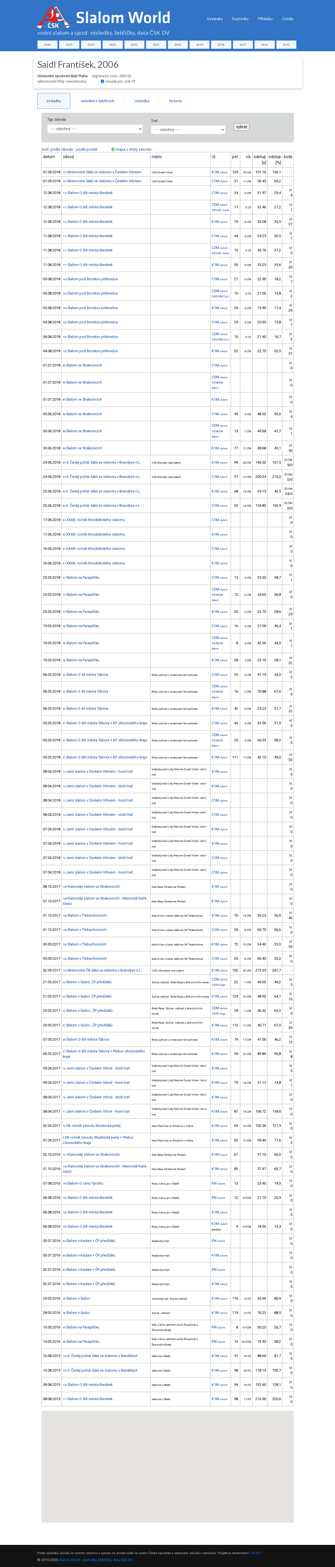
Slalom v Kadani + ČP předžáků (89, 1241)
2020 (177, 44)
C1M (220, 181)
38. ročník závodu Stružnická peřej (92, 1126)
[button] (172, 1444)
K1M (220, 172)
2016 (264, 44)
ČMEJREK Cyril (220, 296)
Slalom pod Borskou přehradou (90, 279)
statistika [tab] (141, 101)
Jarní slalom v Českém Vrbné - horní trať (96, 1082)
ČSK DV (255, 1553)
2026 (47, 44)
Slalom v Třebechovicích (85, 915)
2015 (286, 44)
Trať (154, 121)
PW (218, 1183)
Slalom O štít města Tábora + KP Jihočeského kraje (105, 723)
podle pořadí (86, 149)
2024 (90, 44)
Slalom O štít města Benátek (87, 193)
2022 (134, 44)
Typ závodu (56, 119)
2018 (221, 44)
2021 (156, 44)
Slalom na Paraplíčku (81, 577)
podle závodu (61, 149)
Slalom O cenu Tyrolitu (83, 1183)
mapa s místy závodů (133, 149)
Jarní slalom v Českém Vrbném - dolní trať (98, 786)
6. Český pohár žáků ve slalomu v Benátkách (100, 1356)
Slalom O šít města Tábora (85, 674)
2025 (69, 44)
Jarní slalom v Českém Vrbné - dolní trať (96, 1068)
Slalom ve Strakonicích (82, 365)
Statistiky (240, 18)
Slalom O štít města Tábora (86, 1039)
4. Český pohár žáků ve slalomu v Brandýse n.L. (102, 462)
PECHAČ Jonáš (220, 210)
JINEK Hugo (218, 985)
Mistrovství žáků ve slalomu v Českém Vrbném (102, 172)
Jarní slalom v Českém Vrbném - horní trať (98, 771)
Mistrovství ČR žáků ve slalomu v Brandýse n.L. (102, 970)
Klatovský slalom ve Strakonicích (91, 886)
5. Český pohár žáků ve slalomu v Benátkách (100, 1370)
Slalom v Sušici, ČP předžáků (87, 982)
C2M (220, 204)
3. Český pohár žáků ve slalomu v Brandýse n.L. (102, 491)
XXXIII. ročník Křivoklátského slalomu (94, 520)
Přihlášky (265, 18)
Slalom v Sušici (76, 1298)
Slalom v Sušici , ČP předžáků (87, 1010)
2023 (112, 44)
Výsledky (215, 18)
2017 (243, 44)
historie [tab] (175, 101)
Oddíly (288, 18)
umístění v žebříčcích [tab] (97, 101)
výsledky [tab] (54, 101)
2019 (199, 44)
